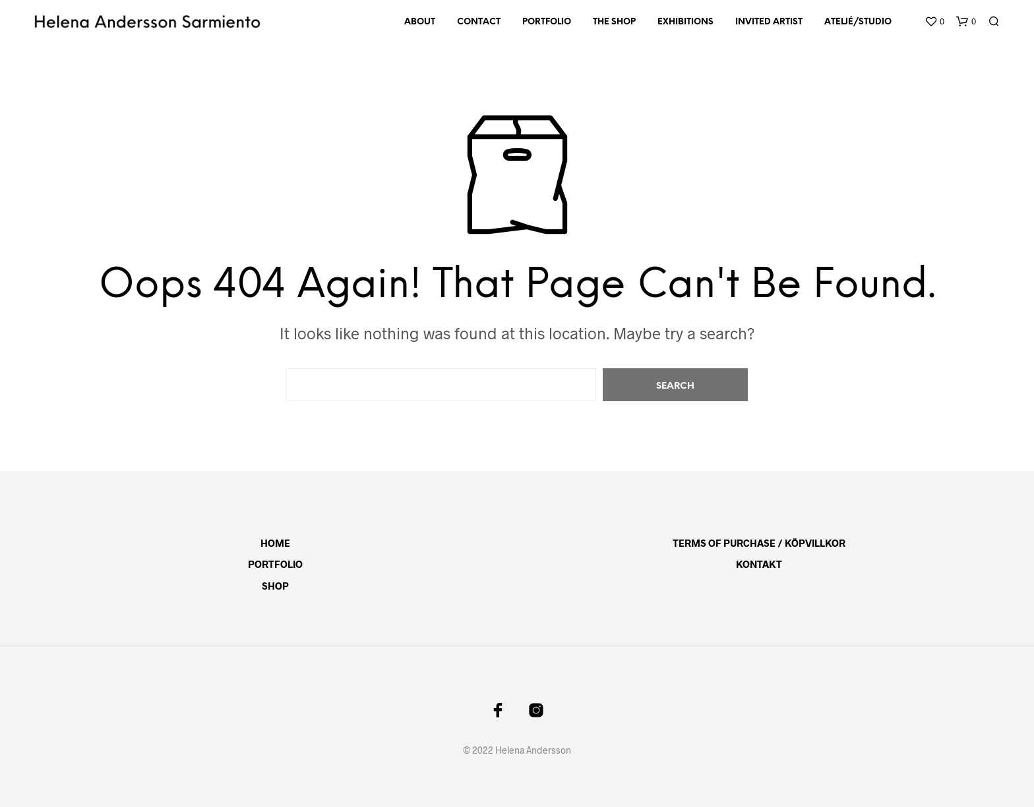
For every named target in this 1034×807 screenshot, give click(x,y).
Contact (479, 22)
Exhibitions (685, 22)
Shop (275, 586)
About (419, 22)
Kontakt (759, 564)
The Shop (614, 22)
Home (275, 543)
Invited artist (769, 22)
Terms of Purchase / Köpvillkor (759, 543)
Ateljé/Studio (858, 22)
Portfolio (546, 22)
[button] (934, 21)
